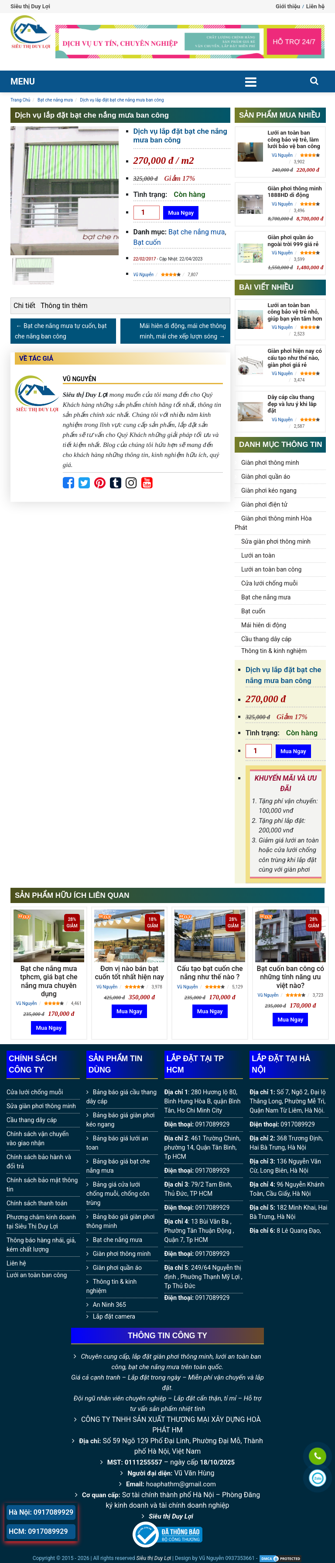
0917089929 (212, 1124)
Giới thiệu (288, 6)
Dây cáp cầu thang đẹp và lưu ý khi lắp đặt (291, 404)
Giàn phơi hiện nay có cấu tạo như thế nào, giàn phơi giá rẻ (294, 358)
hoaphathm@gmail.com (181, 1484)
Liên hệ (315, 6)
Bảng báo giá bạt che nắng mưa (118, 1166)
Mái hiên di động (263, 625)
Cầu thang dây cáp (266, 639)
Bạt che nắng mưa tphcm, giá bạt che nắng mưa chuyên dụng (49, 981)
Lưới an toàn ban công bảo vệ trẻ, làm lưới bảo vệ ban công (293, 139)
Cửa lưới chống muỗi (269, 583)
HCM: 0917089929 (38, 1531)
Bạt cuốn (147, 242)
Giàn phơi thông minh (270, 462)
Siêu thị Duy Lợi (171, 1516)
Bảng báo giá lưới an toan (117, 1143)
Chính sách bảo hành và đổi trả (39, 1162)
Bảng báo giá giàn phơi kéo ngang (120, 1120)
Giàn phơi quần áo (265, 476)
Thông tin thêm (64, 305)
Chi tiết (24, 305)
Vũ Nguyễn (143, 274)
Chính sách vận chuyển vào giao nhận (38, 1138)
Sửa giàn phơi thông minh (276, 541)
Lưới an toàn (258, 555)
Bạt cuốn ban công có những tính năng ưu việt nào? (291, 976)
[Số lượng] (146, 213)
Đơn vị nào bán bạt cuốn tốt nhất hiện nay (129, 972)
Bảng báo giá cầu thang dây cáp (121, 1097)
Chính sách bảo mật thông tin (42, 1185)
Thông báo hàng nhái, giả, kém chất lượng (41, 1245)
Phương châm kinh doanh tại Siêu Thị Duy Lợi (41, 1222)
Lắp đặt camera (114, 1316)
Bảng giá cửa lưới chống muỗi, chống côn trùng (118, 1193)
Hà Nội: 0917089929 (41, 1512)
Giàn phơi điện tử (264, 504)
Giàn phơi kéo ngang (269, 490)
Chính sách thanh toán (37, 1203)
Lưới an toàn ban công (271, 569)
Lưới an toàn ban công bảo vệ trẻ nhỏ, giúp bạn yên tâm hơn (294, 312)
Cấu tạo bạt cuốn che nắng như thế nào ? (210, 972)
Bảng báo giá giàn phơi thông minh (120, 1221)
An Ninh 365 (109, 1304)
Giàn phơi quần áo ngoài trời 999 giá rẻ (292, 240)
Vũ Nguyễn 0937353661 (227, 1558)
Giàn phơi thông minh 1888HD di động (294, 192)
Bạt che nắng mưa (196, 232)
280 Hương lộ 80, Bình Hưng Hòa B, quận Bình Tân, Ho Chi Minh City (202, 1101)
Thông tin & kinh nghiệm (274, 650)
